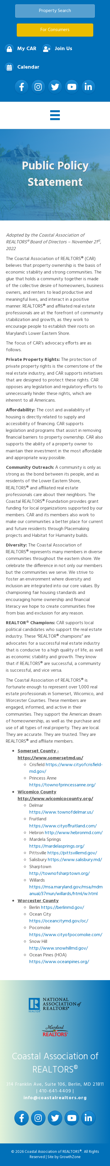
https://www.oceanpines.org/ (59, 962)
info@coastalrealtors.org (55, 1098)
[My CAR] (18, 49)
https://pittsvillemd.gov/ (72, 853)
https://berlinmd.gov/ (62, 908)
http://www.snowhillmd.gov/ (58, 948)
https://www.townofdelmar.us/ (61, 812)
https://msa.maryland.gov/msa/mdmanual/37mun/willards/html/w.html (66, 890)
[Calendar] (20, 67)
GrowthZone (70, 1157)
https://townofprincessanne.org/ (62, 785)
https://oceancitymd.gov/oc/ (58, 921)
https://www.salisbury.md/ (75, 860)
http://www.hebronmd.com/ (73, 833)
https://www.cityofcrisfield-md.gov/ (66, 768)
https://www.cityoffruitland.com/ (63, 826)
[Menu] (55, 115)
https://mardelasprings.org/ (56, 846)
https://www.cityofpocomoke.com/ (65, 935)
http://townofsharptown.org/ (59, 874)
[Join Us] (55, 49)
